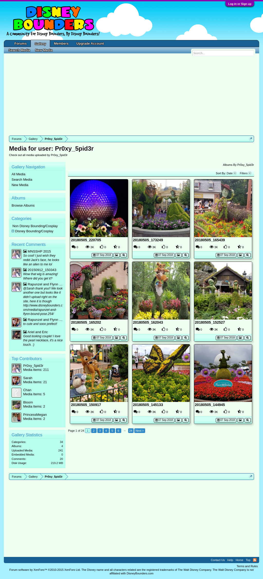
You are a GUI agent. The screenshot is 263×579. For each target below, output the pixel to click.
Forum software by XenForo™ (45, 569)
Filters (245, 173)
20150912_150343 (39, 270)
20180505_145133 (148, 405)
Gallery (40, 44)
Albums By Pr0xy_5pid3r (238, 164)
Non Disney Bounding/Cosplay (35, 226)
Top (248, 560)
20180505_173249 (148, 240)
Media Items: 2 (34, 406)
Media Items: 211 (36, 370)
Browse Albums (23, 205)
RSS (255, 560)
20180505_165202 (86, 322)
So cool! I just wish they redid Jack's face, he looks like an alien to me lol (41, 260)
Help (230, 560)
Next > (140, 430)
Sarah (27, 378)
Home (239, 560)
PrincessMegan (35, 415)
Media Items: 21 (35, 382)
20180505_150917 (86, 405)
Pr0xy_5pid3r (33, 366)
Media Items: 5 (34, 394)
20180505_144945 (210, 405)
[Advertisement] (131, 94)
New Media (20, 185)
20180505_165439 (210, 240)
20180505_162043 (148, 322)
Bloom (28, 402)
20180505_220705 (86, 240)
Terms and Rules (247, 566)
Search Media (22, 179)
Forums (20, 43)
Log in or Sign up (239, 3)
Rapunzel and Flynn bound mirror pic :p (43, 284)
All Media (18, 174)
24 (130, 430)
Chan (27, 390)
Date (232, 173)
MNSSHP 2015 (37, 251)
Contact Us (218, 560)
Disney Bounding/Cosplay (34, 231)
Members (61, 43)
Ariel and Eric (35, 332)
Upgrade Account (90, 43)
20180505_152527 (210, 322)
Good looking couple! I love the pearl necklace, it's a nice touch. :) (43, 340)
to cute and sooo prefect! (40, 324)
